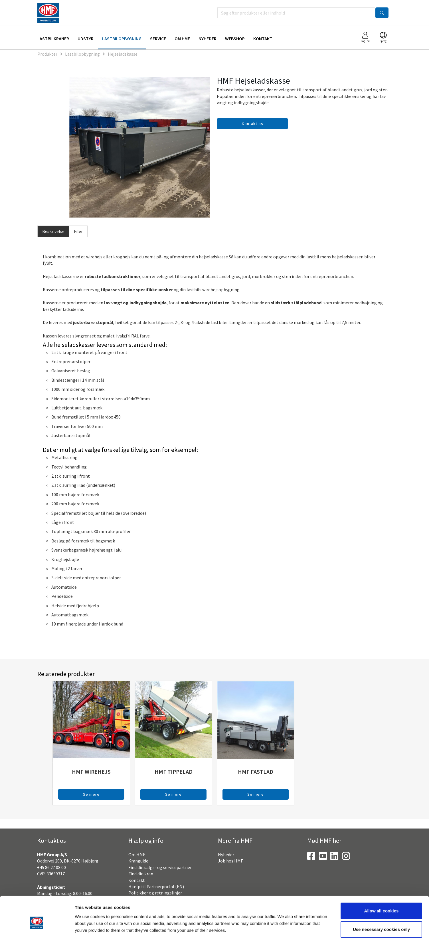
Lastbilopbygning (121, 38)
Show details (298, 929)
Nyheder (207, 38)
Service (158, 38)
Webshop (235, 38)
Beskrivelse (53, 231)
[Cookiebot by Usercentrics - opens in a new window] (37, 930)
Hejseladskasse (122, 54)
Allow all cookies (381, 884)
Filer (78, 231)
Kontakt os (252, 123)
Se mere (91, 794)
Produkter (47, 54)
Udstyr (86, 38)
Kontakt (262, 38)
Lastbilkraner (53, 38)
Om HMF (182, 38)
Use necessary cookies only (381, 903)
